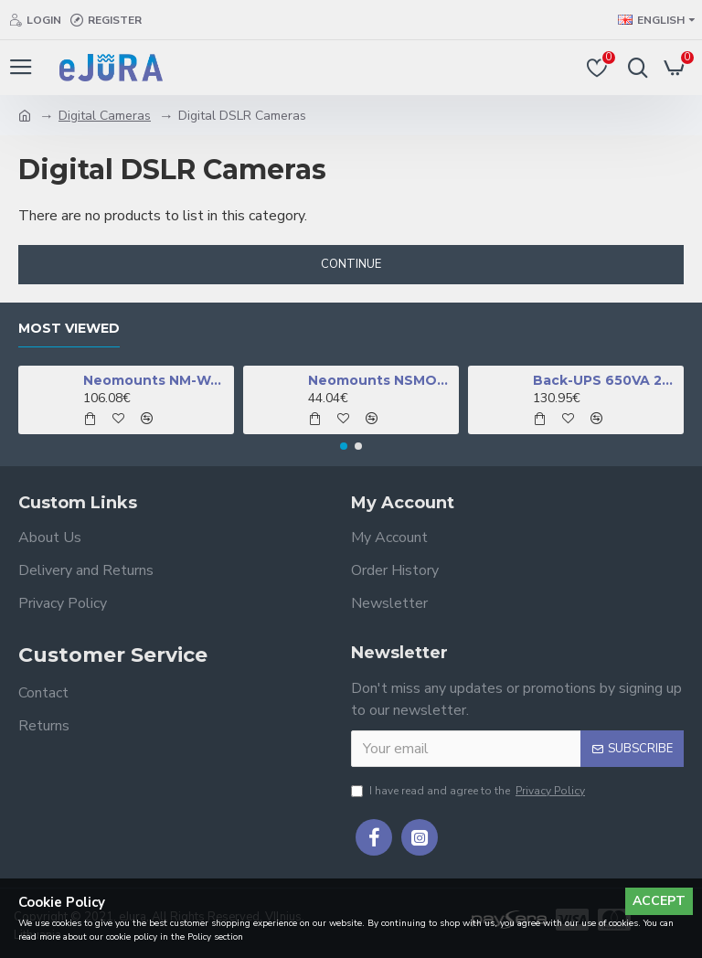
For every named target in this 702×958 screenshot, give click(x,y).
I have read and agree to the (469, 790)
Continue (351, 264)
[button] (343, 446)
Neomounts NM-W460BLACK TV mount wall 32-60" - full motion (156, 380)
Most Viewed (69, 328)
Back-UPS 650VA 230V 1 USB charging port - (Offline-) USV (605, 380)
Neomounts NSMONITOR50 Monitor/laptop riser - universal (380, 380)
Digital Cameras (104, 115)
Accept (659, 901)
